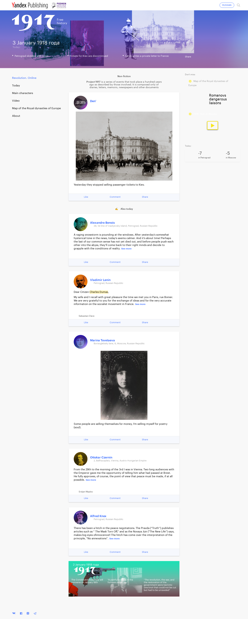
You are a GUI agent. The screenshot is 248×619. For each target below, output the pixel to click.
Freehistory (62, 21)
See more (126, 248)
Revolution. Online (24, 78)
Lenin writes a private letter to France (147, 56)
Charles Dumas (99, 292)
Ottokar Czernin (101, 457)
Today (16, 85)
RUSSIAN (226, 5)
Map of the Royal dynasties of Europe (36, 108)
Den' (93, 101)
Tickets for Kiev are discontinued (89, 56)
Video (16, 100)
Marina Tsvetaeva (102, 340)
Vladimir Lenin (100, 280)
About (16, 116)
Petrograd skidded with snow (31, 56)
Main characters (22, 93)
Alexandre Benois (102, 222)
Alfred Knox (98, 516)
